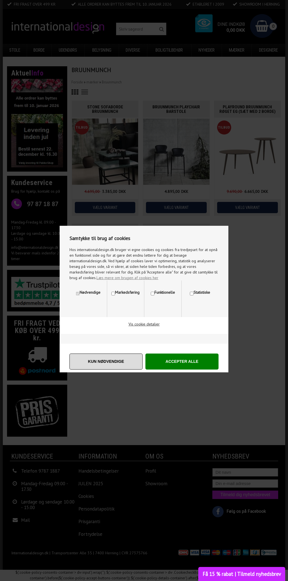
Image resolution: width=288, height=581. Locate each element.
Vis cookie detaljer (144, 324)
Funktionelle (164, 292)
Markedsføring (127, 292)
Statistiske (202, 292)
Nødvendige (90, 292)
